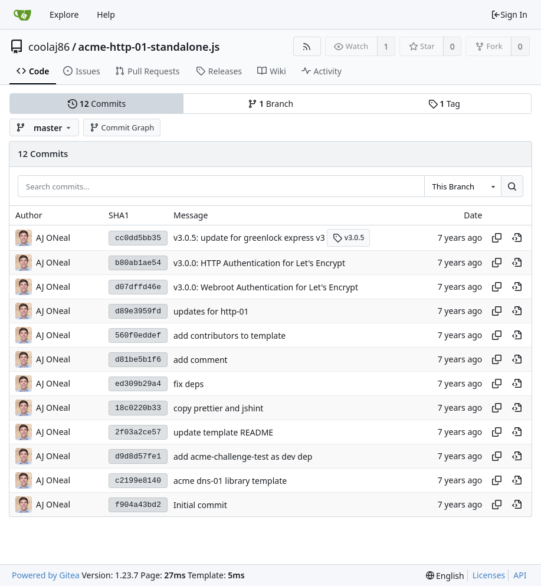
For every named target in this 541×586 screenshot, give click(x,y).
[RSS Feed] (307, 46)
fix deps (188, 383)
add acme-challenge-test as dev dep (242, 456)
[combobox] (462, 186)
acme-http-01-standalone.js (149, 47)
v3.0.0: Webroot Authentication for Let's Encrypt (265, 287)
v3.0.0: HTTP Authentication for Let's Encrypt (259, 263)
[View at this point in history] (517, 238)
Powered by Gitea (46, 575)
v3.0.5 (348, 238)
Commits (97, 103)
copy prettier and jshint (218, 408)
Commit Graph (122, 127)
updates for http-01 (211, 311)
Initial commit (200, 504)
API (519, 575)
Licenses (489, 575)
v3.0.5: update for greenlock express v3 (249, 237)
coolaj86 (49, 47)
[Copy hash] (497, 238)
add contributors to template (229, 335)
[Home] (22, 14)
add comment (200, 359)
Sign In (509, 14)
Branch (271, 103)
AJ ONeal (53, 237)
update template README (223, 432)
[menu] (445, 575)
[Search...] (512, 186)
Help (106, 14)
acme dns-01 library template (230, 480)
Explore (64, 14)
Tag (444, 103)
